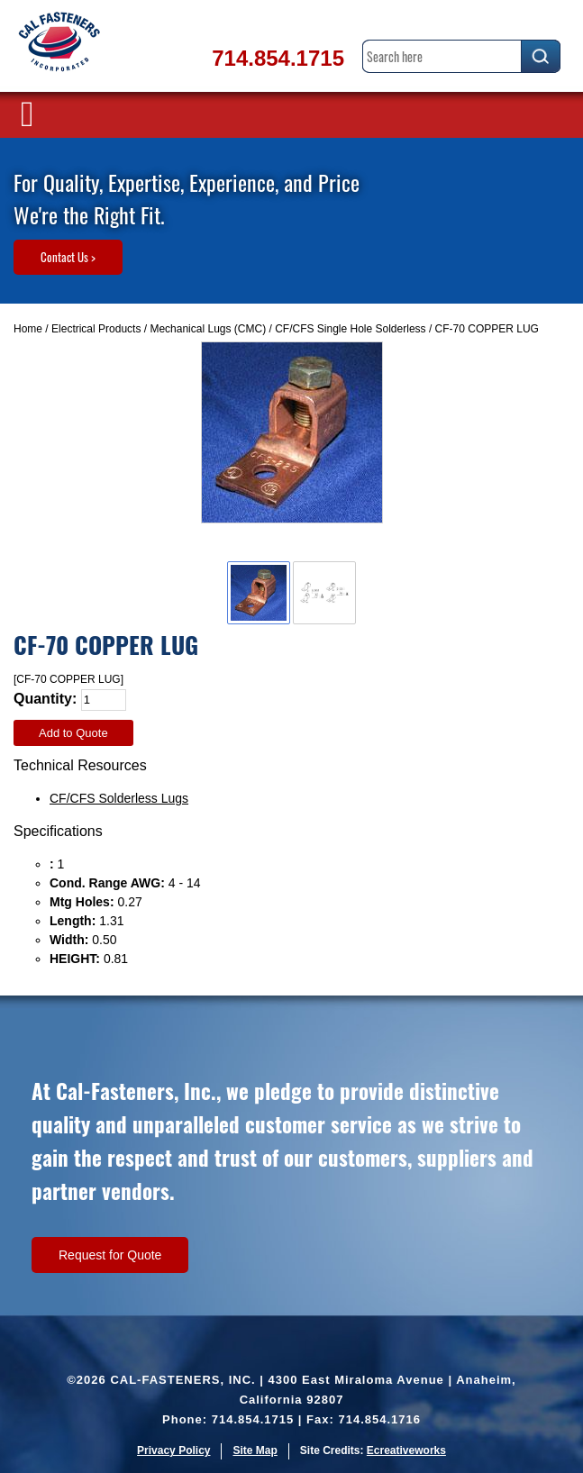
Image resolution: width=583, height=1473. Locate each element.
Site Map (254, 1450)
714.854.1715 (278, 58)
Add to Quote (73, 733)
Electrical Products (96, 329)
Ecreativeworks (406, 1450)
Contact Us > (68, 257)
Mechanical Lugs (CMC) (208, 329)
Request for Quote (110, 1255)
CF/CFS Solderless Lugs (119, 798)
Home (28, 329)
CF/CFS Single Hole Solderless (350, 329)
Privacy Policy (173, 1450)
